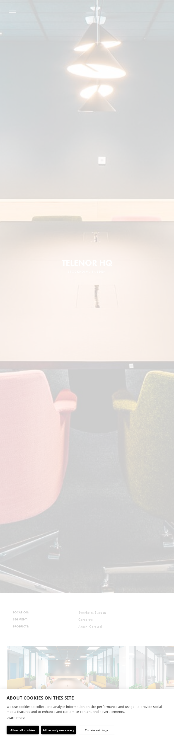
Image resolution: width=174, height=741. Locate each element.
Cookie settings (96, 730)
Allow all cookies (23, 730)
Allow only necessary (58, 730)
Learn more (16, 717)
